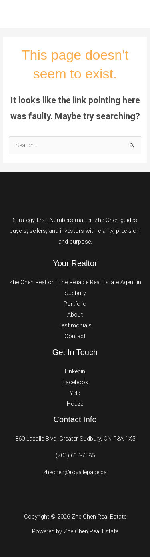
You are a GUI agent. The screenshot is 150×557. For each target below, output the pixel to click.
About (75, 314)
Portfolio (75, 303)
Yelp (75, 393)
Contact (75, 336)
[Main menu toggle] (133, 14)
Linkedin (75, 371)
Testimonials (75, 325)
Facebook (75, 382)
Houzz (75, 403)
